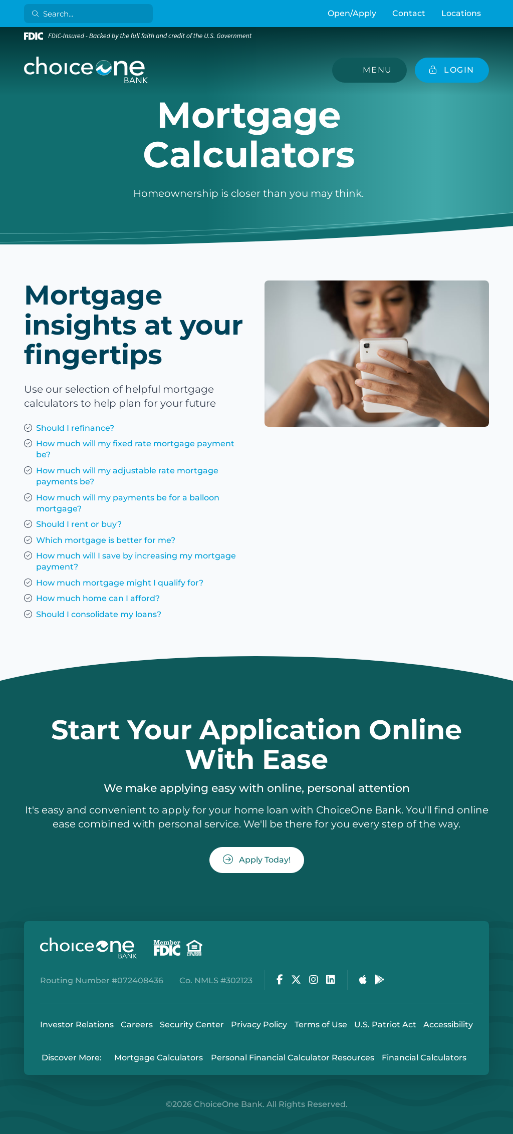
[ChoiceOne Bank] (86, 70)
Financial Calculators (424, 1057)
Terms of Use (321, 1024)
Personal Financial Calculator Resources (292, 1057)
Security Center (192, 1024)
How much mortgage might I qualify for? (119, 583)
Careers (137, 1024)
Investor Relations (77, 1024)
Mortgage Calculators (158, 1057)
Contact (408, 13)
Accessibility (448, 1024)
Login (7, 1126)
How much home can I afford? (98, 598)
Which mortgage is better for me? (105, 540)
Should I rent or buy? (79, 524)
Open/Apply (352, 13)
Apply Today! (257, 860)
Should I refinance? (75, 428)
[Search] (90, 13)
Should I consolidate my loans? (98, 614)
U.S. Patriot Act (385, 1024)
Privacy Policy (259, 1024)
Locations (461, 13)
